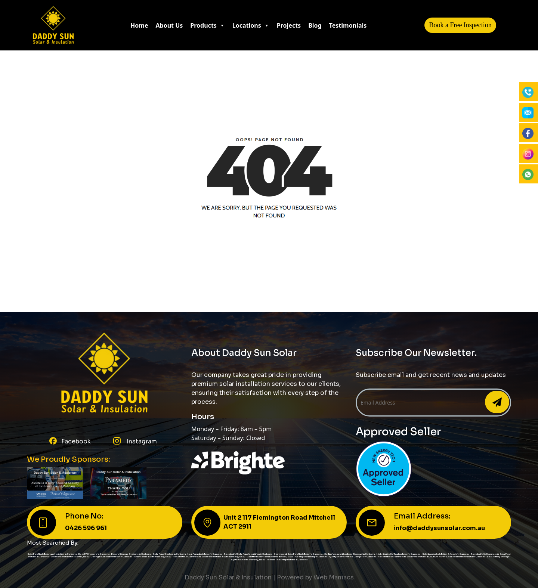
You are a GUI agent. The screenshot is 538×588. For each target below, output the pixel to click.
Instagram (141, 441)
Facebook (76, 441)
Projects (289, 25)
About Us (169, 25)
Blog (315, 25)
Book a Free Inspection (460, 25)
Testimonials (348, 25)
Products (207, 25)
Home (139, 25)
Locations (250, 25)
